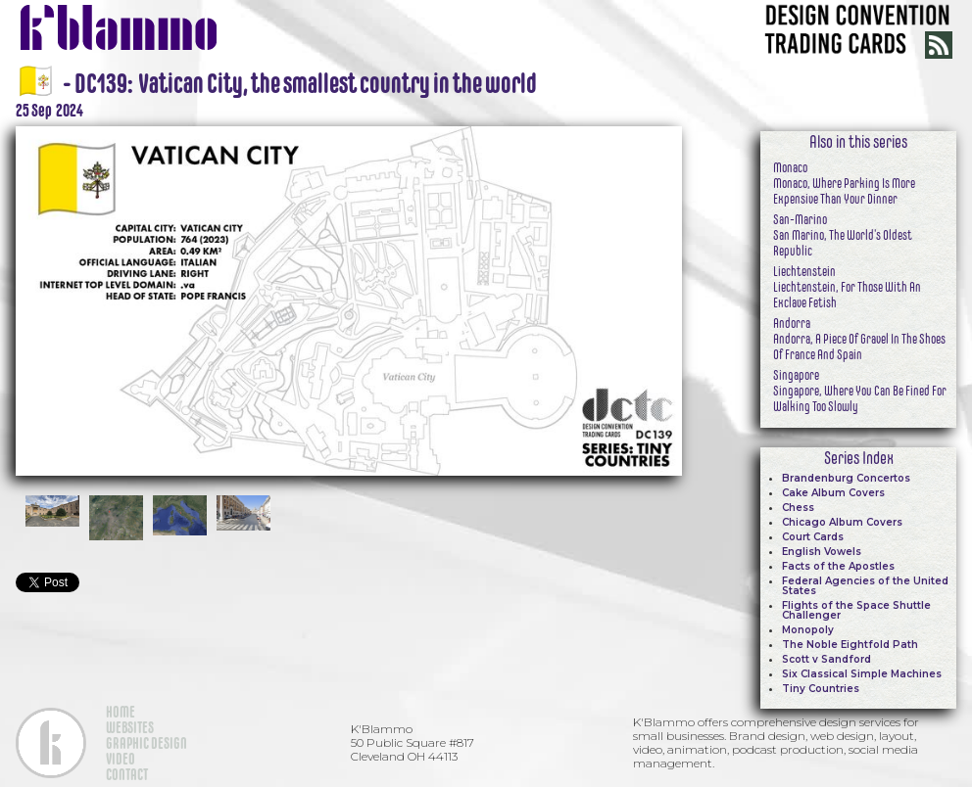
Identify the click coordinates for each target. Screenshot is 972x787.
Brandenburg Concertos (846, 478)
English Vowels (821, 551)
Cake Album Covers (833, 492)
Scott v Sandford (826, 659)
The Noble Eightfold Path (850, 644)
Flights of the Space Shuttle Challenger (856, 610)
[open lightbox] (349, 298)
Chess (798, 507)
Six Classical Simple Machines (862, 674)
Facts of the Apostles (838, 566)
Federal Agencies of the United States (865, 586)
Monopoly (808, 630)
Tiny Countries (820, 688)
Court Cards (813, 537)
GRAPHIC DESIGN (146, 743)
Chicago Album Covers (842, 522)
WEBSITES (130, 727)
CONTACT (127, 774)
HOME (120, 711)
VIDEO (120, 758)
